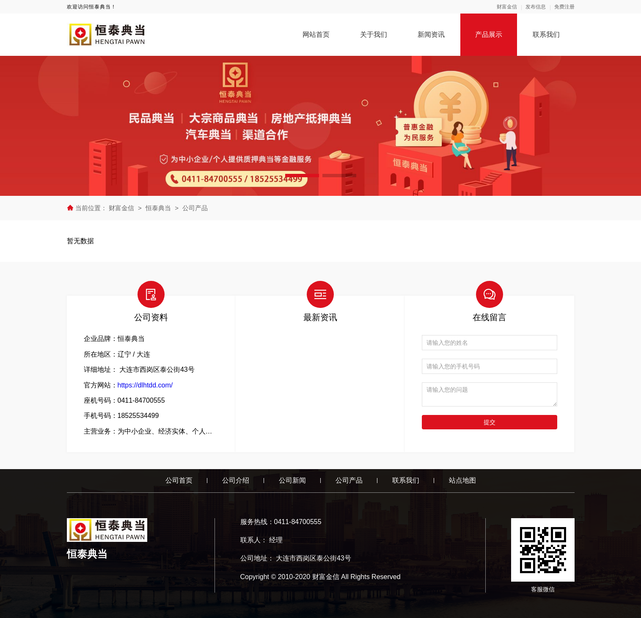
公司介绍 (235, 480)
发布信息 (535, 6)
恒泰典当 (158, 207)
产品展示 (488, 34)
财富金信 (507, 6)
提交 (489, 422)
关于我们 (373, 34)
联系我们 (546, 34)
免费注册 (564, 6)
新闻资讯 (431, 34)
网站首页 (316, 34)
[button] (302, 175)
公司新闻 (292, 480)
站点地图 (462, 480)
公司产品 (195, 207)
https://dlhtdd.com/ (145, 385)
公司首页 (179, 480)
